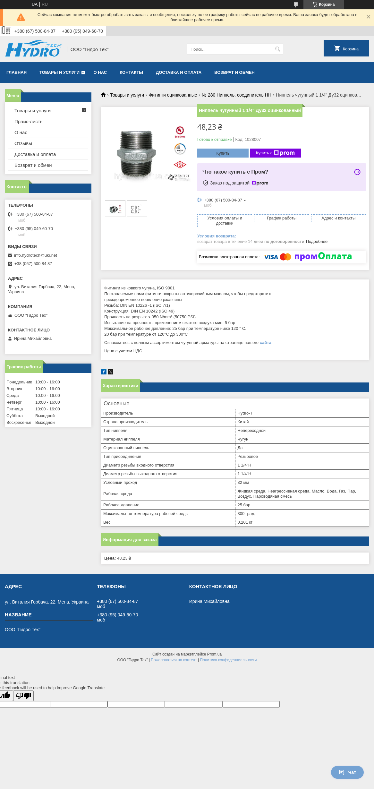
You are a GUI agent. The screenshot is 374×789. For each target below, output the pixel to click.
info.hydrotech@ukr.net (35, 255)
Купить (222, 153)
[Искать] (277, 49)
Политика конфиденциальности (228, 660)
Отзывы (23, 143)
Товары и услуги (59, 72)
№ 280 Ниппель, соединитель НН (236, 95)
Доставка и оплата (178, 72)
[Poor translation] (23, 695)
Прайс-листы (29, 121)
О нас (100, 72)
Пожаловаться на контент (174, 660)
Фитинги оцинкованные (173, 95)
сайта (265, 342)
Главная (16, 72)
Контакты (131, 72)
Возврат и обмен (234, 72)
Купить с (275, 153)
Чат (347, 772)
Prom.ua (214, 654)
